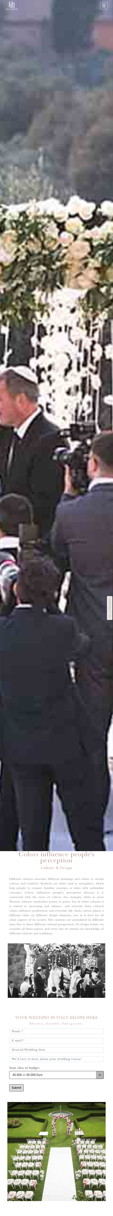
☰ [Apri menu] (104, 5)
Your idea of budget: (24, 1068)
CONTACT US (109, 608)
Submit (16, 1088)
